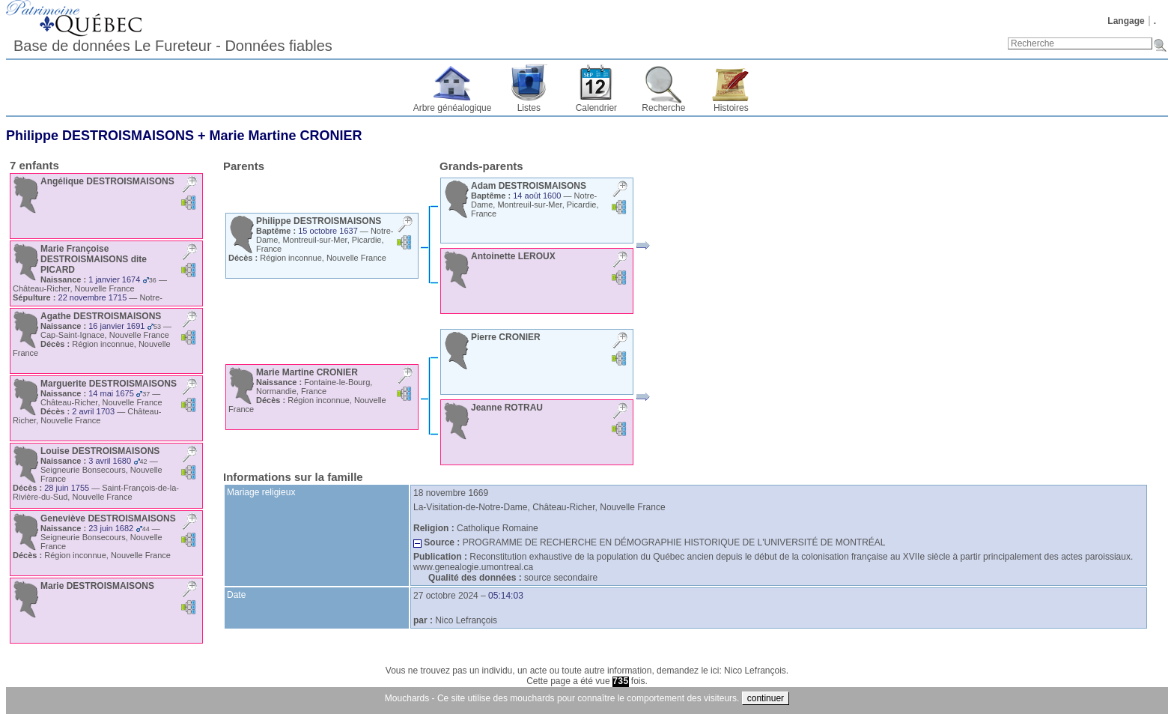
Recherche (663, 108)
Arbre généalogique (452, 108)
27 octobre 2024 (445, 595)
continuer (765, 698)
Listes (529, 108)
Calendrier (596, 108)
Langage (1125, 21)
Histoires (731, 108)
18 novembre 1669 (450, 493)
